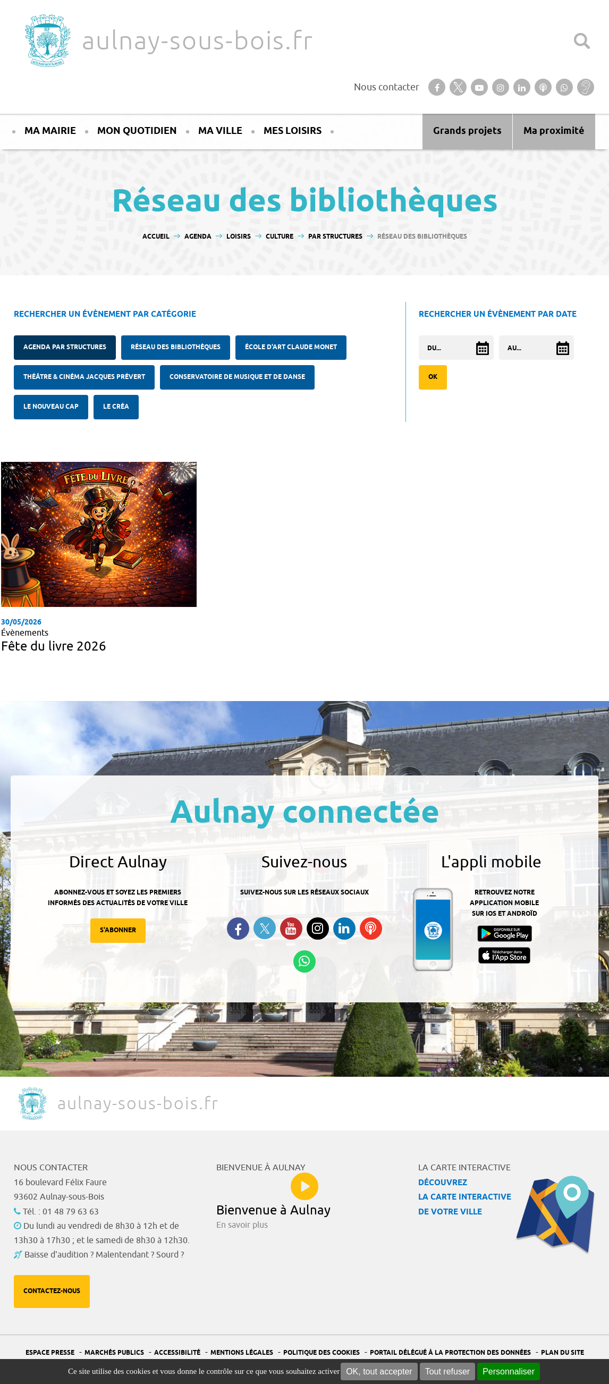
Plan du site (562, 1352)
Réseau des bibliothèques (176, 347)
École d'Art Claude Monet (291, 347)
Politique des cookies (321, 1352)
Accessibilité (177, 1352)
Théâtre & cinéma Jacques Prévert (84, 377)
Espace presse (50, 1352)
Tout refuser (447, 1371)
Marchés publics (114, 1352)
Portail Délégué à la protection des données (450, 1352)
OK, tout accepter (379, 1371)
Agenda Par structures (64, 347)
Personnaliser (509, 1371)
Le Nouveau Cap (51, 406)
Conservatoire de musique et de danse (237, 377)
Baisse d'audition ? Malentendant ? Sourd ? (104, 1255)
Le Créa (116, 406)
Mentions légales (241, 1352)
